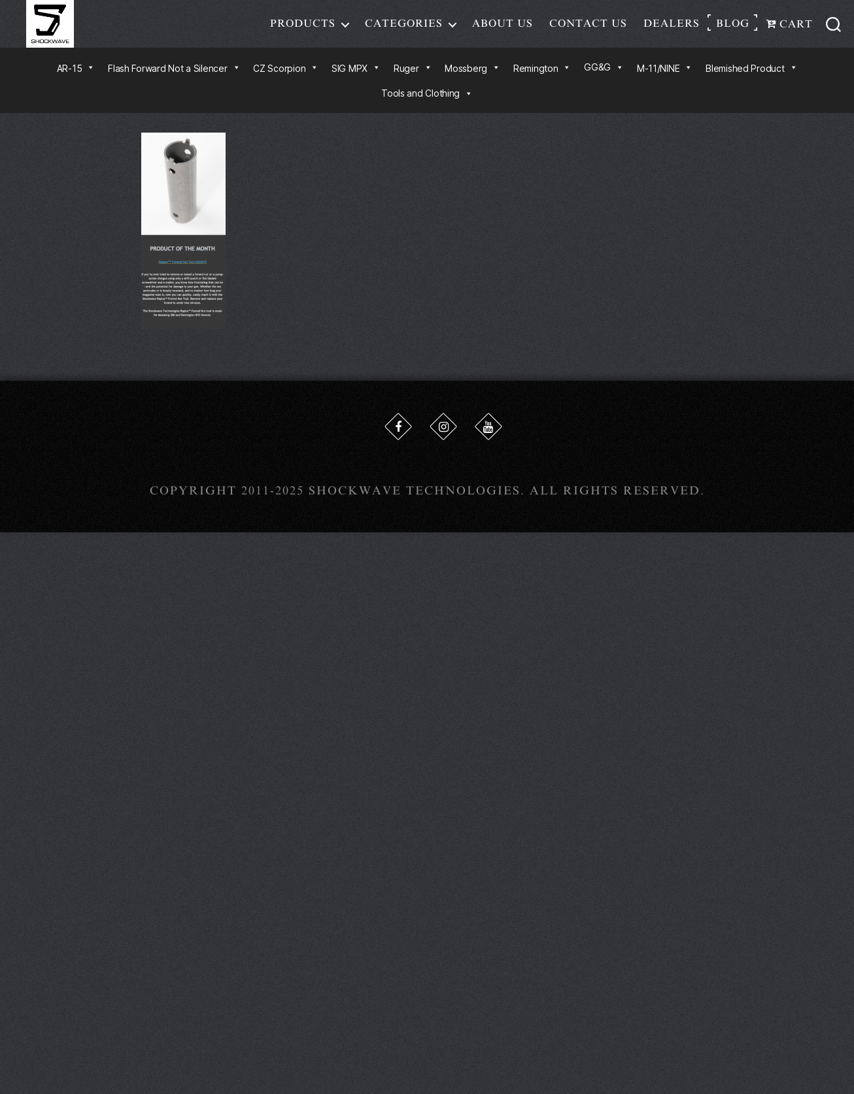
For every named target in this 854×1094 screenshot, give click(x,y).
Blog (732, 29)
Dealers (671, 29)
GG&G (604, 78)
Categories (404, 29)
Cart (789, 29)
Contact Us (588, 29)
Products (302, 29)
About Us (502, 29)
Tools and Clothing (427, 104)
